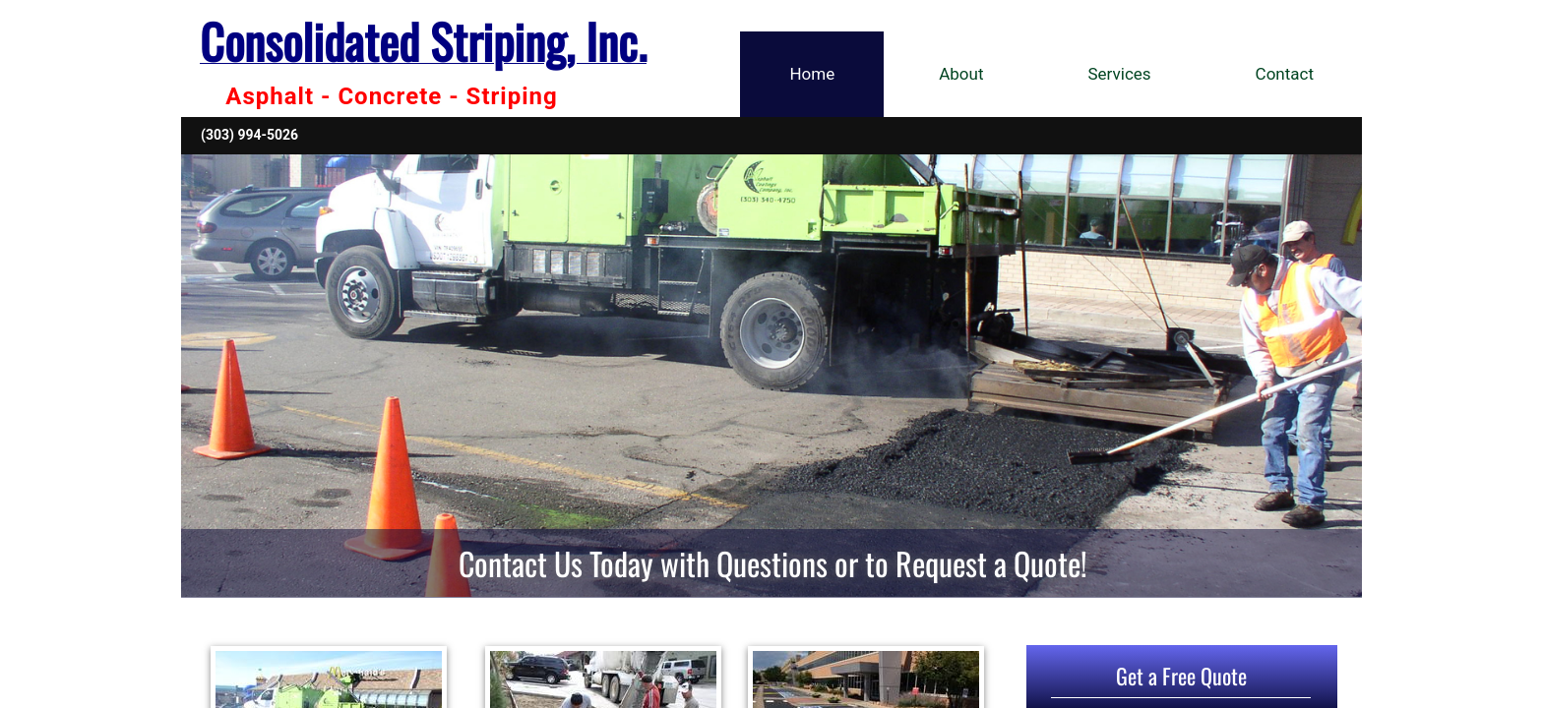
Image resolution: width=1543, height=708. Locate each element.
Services (1119, 74)
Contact (1285, 74)
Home (811, 74)
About (961, 74)
